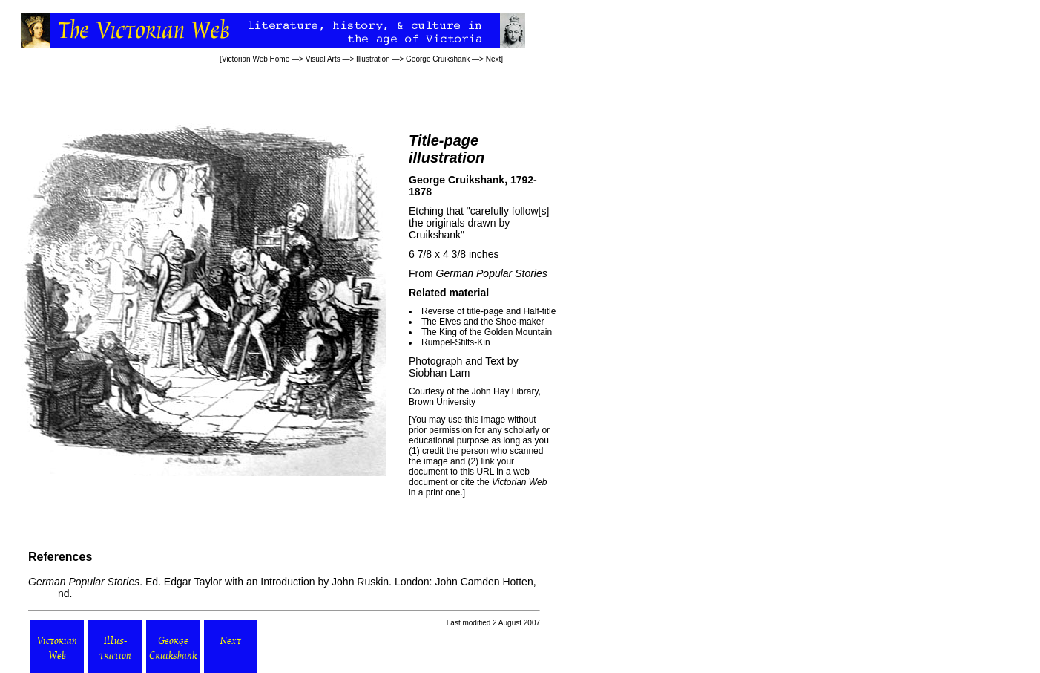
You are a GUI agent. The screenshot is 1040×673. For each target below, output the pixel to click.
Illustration (373, 59)
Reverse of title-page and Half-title (488, 311)
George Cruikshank (438, 59)
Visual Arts (323, 59)
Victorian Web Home (255, 59)
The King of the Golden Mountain (486, 332)
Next (493, 59)
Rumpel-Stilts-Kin (455, 342)
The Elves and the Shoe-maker (482, 321)
